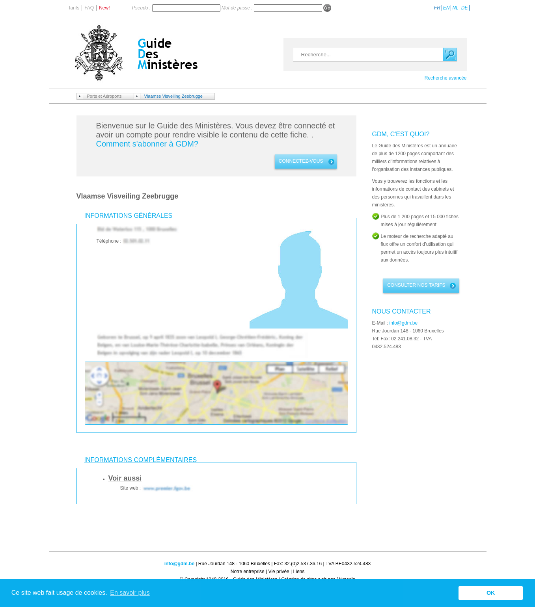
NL (455, 8)
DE (464, 8)
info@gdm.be (404, 323)
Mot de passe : (238, 8)
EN (446, 8)
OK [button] (491, 593)
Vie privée (278, 571)
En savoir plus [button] (130, 592)
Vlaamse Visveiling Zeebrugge (173, 96)
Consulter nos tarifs (416, 285)
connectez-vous (301, 161)
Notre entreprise (248, 571)
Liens (299, 571)
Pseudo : (142, 8)
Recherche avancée (446, 78)
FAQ (89, 8)
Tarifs (74, 8)
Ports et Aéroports (104, 96)
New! (104, 8)
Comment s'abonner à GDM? (147, 143)
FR (437, 8)
